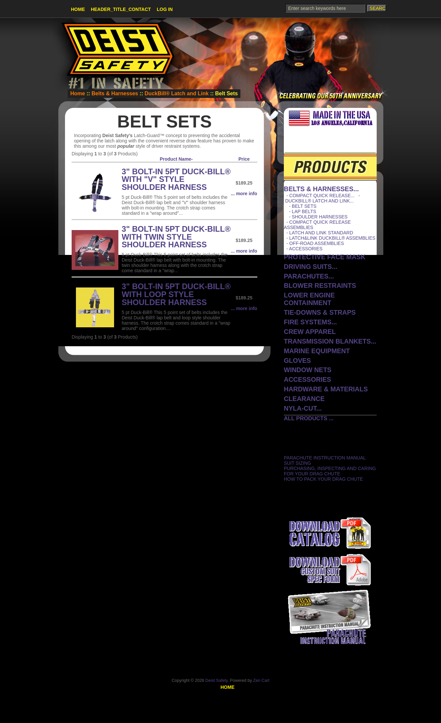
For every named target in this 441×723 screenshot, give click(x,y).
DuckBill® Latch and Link (177, 93)
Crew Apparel (310, 331)
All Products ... (309, 418)
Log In (165, 9)
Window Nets (308, 369)
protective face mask (324, 257)
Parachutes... (309, 276)
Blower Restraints (320, 285)
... (321, 189)
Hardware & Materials (326, 389)
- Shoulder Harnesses (315, 216)
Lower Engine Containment (309, 298)
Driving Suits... (310, 266)
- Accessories (303, 248)
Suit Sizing (297, 463)
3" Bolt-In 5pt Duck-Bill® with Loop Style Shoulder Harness (176, 294)
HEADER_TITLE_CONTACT (121, 9)
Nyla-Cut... (303, 408)
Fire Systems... (310, 322)
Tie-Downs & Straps (320, 312)
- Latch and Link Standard (318, 232)
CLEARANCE (304, 398)
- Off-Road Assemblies (314, 243)
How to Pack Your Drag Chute (323, 479)
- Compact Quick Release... (319, 195)
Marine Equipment (317, 351)
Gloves (297, 360)
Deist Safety (216, 680)
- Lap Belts (300, 211)
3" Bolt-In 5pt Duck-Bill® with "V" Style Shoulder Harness (176, 179)
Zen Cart (261, 680)
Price (244, 159)
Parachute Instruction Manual (325, 457)
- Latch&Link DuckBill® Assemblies (329, 238)
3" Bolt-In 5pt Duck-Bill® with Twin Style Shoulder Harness (176, 236)
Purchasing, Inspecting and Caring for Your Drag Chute (330, 471)
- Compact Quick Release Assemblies (317, 224)
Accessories (307, 379)
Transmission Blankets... (330, 341)
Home (78, 9)
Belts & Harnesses (115, 93)
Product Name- (176, 159)
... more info (244, 193)
